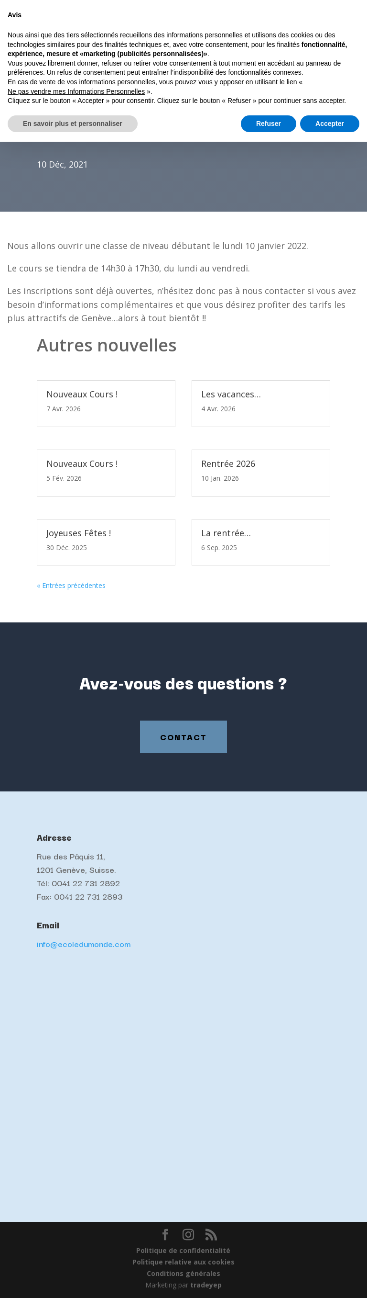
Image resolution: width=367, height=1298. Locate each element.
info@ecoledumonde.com (83, 943)
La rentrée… (226, 533)
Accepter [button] (329, 1279)
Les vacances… (231, 394)
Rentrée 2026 (228, 463)
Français (279, 7)
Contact (183, 736)
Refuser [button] (268, 1279)
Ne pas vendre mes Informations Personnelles (76, 1247)
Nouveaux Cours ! (82, 394)
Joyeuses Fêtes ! (78, 533)
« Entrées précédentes (71, 585)
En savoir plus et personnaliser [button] (72, 1279)
